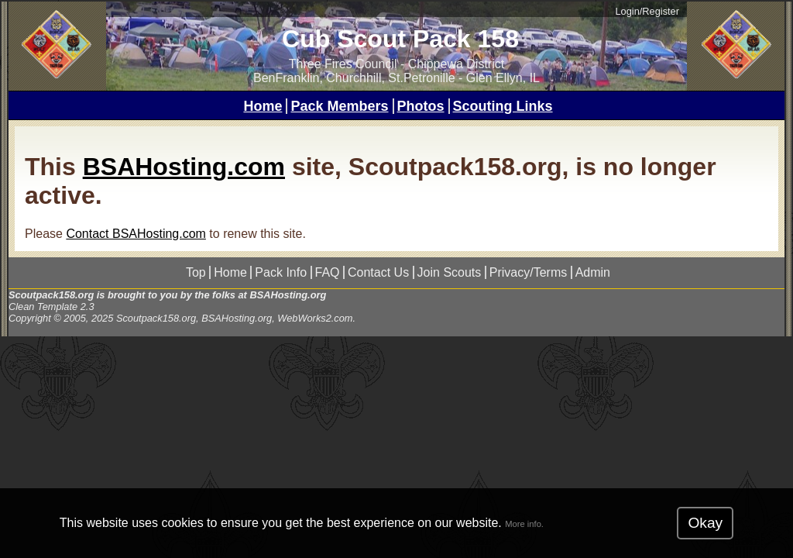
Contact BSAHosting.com (136, 233)
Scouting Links (503, 106)
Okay (705, 523)
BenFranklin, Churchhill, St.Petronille (354, 77)
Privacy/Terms (528, 272)
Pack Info (281, 272)
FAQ (327, 272)
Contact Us (378, 272)
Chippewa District (456, 64)
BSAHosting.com (184, 167)
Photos (421, 106)
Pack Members (339, 106)
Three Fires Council (343, 64)
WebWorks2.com (314, 318)
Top (196, 272)
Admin (592, 272)
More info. (524, 524)
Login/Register (647, 11)
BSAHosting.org (287, 295)
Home (262, 106)
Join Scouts (449, 272)
